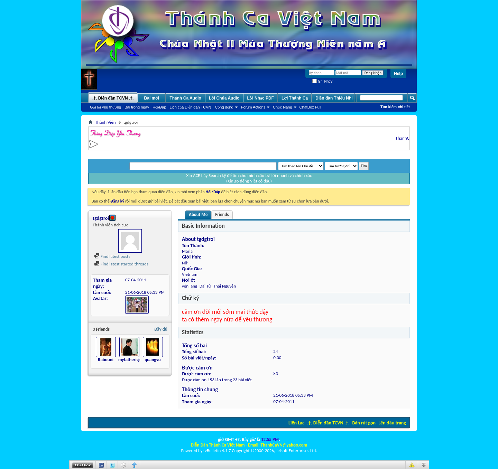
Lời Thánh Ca (295, 98)
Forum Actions (253, 107)
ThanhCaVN (408, 138)
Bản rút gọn (364, 423)
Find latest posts (112, 256)
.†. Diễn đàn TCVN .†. (328, 423)
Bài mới (151, 98)
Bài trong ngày (136, 107)
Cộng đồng (224, 107)
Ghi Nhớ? (322, 81)
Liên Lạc (296, 423)
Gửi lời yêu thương (105, 107)
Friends (222, 214)
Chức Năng (282, 107)
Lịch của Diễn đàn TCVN (190, 107)
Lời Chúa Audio (224, 98)
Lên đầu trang (392, 423)
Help (398, 73)
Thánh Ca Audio (185, 98)
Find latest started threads (121, 263)
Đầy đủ (160, 329)
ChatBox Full (310, 107)
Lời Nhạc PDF (260, 98)
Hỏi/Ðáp (159, 107)
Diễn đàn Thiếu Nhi (333, 98)
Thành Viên (105, 122)
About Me (198, 214)
